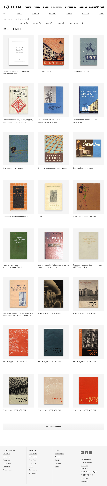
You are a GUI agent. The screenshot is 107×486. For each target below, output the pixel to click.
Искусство (58, 457)
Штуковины (70, 7)
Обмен (101, 14)
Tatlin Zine (32, 463)
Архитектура (59, 453)
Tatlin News (33, 453)
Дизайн (57, 460)
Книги (46, 7)
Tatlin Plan (32, 460)
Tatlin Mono (33, 457)
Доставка (6, 460)
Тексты (37, 7)
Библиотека (57, 7)
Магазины (6, 457)
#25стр (28, 7)
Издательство (9, 450)
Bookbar (82, 7)
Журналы (35, 14)
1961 (27, 19)
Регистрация (7, 470)
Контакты (6, 453)
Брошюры (52, 14)
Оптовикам (7, 463)
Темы (5, 14)
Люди (57, 467)
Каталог (32, 450)
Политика (6, 467)
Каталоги (85, 14)
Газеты (69, 14)
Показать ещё (53, 427)
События (58, 463)
